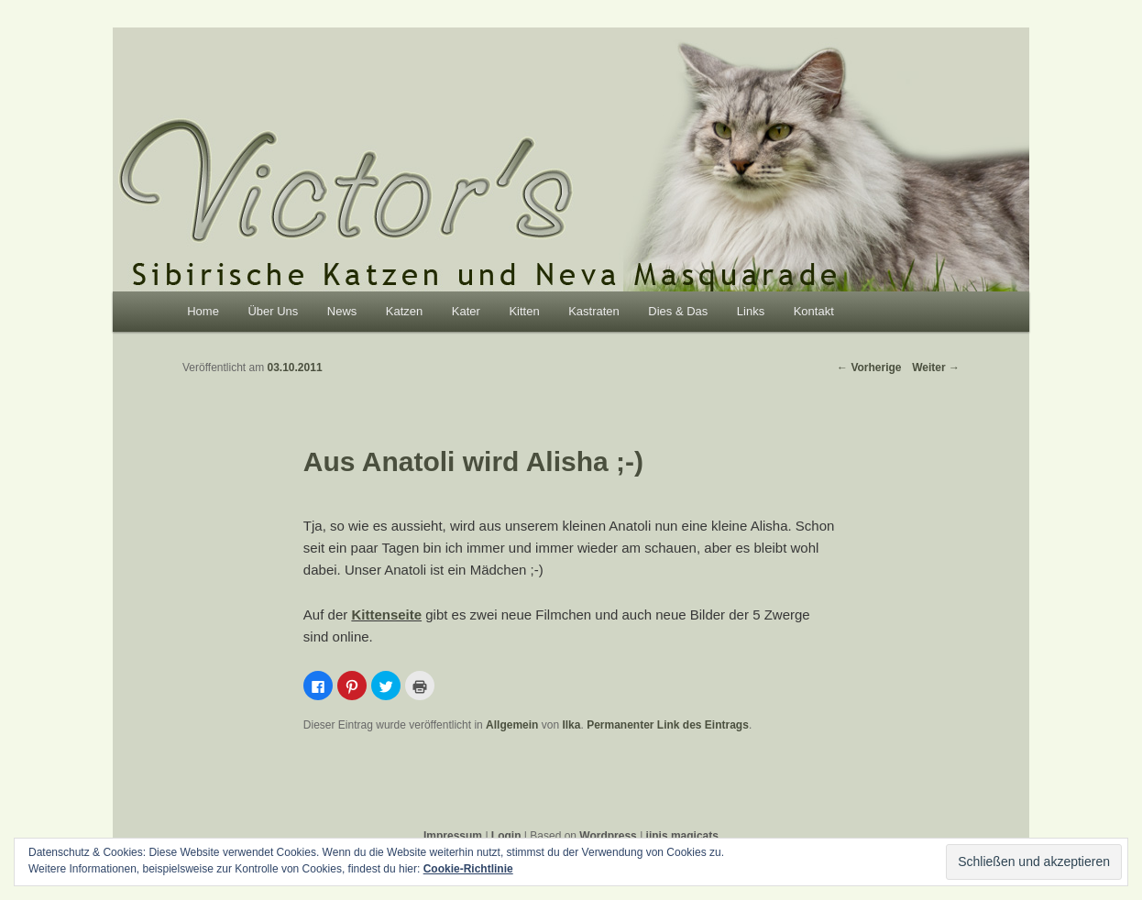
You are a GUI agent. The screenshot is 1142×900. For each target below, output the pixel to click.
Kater (466, 311)
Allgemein (512, 725)
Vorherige (869, 367)
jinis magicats (682, 835)
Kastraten (594, 311)
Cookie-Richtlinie (468, 868)
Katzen (404, 311)
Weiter (936, 367)
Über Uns (272, 311)
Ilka (571, 725)
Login (506, 835)
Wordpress (607, 835)
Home (203, 311)
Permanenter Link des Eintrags (668, 725)
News (342, 311)
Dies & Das (678, 311)
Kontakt (814, 311)
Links (750, 311)
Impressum (452, 835)
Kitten (524, 311)
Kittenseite (386, 614)
